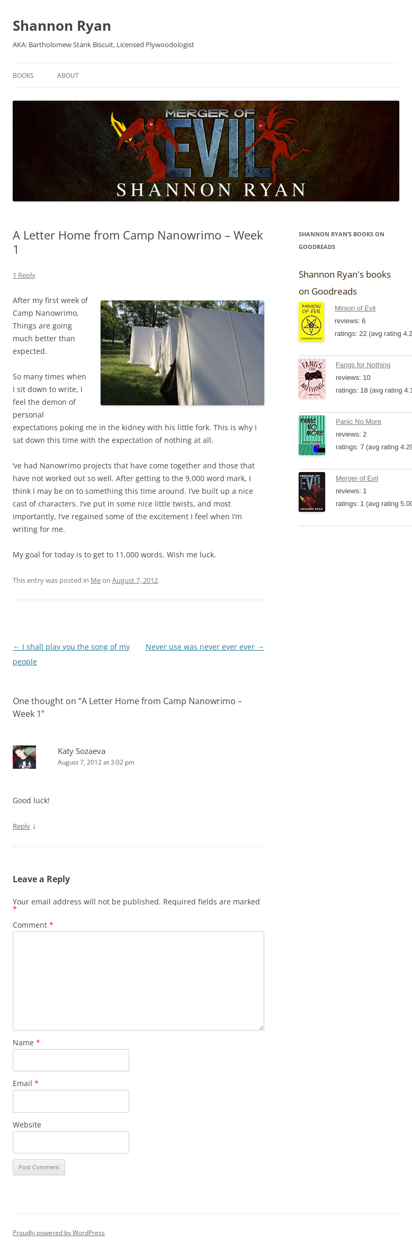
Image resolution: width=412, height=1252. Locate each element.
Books (23, 75)
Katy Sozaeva (81, 750)
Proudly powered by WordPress (59, 1232)
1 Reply (24, 275)
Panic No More (358, 421)
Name (26, 1042)
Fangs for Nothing (363, 365)
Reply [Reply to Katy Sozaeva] (21, 826)
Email (26, 1083)
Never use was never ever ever (205, 647)
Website (27, 1125)
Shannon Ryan (62, 25)
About (68, 75)
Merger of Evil (357, 478)
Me (96, 580)
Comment (33, 925)
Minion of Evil (355, 308)
